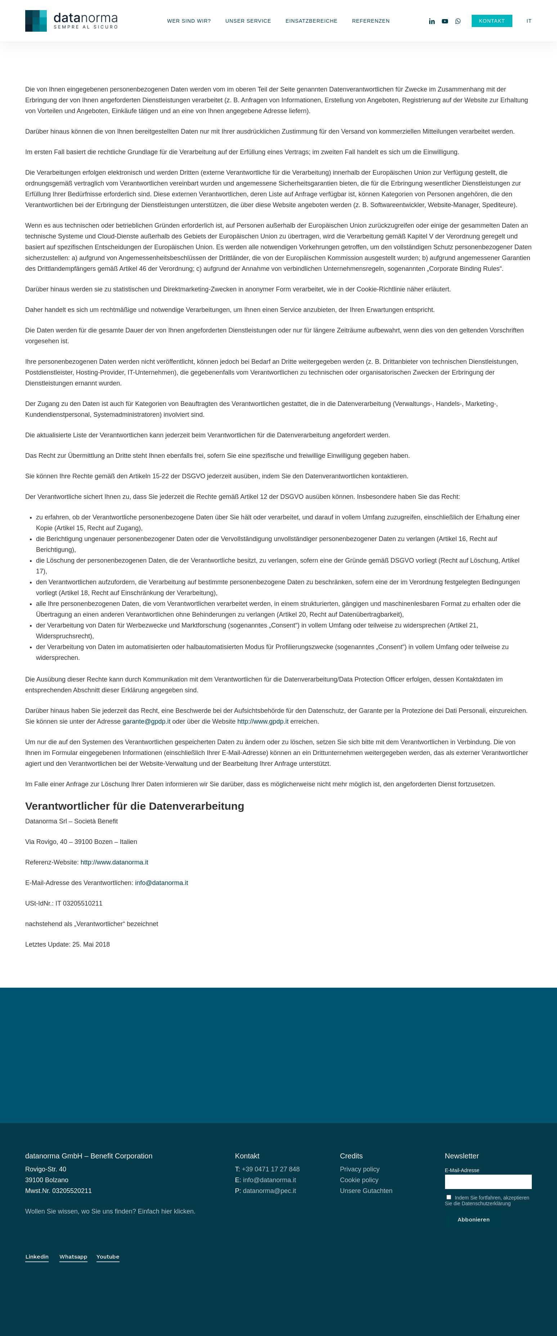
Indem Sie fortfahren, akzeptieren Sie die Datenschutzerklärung (487, 1200)
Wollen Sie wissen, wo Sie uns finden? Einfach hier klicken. (110, 1211)
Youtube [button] (108, 1256)
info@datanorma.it (161, 882)
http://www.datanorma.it (114, 862)
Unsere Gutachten (366, 1190)
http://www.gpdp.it (262, 721)
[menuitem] (529, 21)
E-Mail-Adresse (462, 1170)
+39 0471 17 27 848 (271, 1169)
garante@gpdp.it (146, 721)
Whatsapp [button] (73, 1256)
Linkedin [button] (37, 1256)
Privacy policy (359, 1169)
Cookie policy (359, 1180)
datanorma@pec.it (269, 1190)
